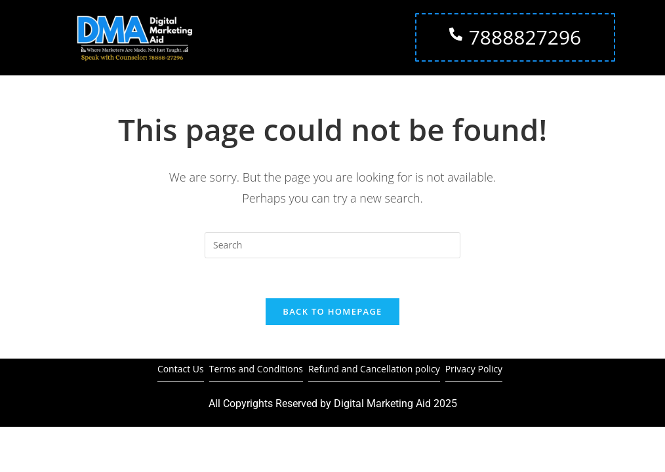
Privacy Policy (473, 368)
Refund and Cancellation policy (374, 368)
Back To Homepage (332, 311)
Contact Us (180, 368)
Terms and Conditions (256, 368)
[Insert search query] (332, 245)
